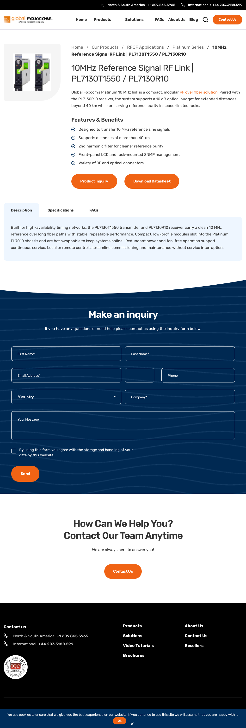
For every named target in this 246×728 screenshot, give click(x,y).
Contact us (196, 635)
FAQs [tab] (93, 210)
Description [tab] (21, 210)
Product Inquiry (94, 181)
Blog (193, 19)
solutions (132, 635)
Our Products (105, 47)
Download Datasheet (151, 181)
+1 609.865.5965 (161, 5)
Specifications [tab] (61, 210)
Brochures (133, 655)
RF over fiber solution (199, 92)
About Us (176, 19)
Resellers (194, 645)
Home (81, 19)
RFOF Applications (145, 47)
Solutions (134, 19)
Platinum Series (188, 47)
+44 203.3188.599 (227, 5)
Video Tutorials (138, 645)
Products (102, 19)
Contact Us (227, 20)
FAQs (159, 19)
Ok (119, 720)
